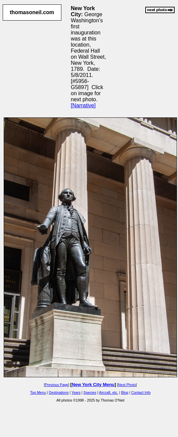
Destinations (59, 392)
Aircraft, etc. (108, 392)
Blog (124, 392)
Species (90, 392)
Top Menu (38, 392)
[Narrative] (83, 105)
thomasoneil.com (32, 12)
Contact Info (140, 392)
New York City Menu (93, 384)
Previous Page (56, 385)
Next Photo (127, 385)
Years (76, 392)
